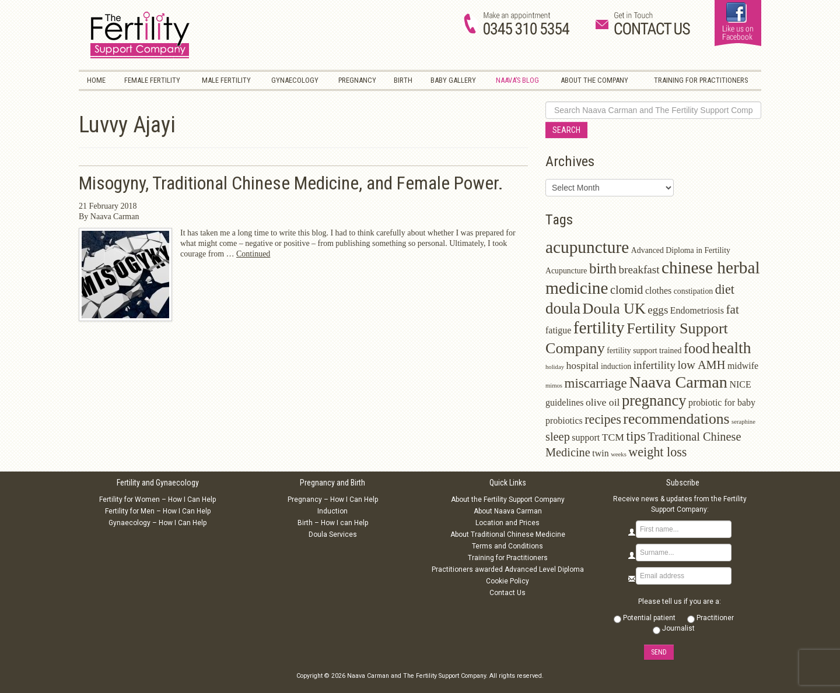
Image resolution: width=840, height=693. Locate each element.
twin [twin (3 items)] (600, 453)
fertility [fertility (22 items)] (599, 327)
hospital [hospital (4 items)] (582, 365)
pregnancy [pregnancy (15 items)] (654, 400)
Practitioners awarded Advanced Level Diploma (508, 569)
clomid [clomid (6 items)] (626, 289)
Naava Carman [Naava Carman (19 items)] (678, 382)
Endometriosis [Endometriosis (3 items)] (697, 310)
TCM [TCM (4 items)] (613, 437)
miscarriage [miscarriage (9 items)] (596, 383)
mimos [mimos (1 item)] (553, 385)
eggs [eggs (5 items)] (658, 310)
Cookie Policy (507, 581)
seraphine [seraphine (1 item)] (743, 421)
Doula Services (333, 534)
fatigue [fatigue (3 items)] (558, 330)
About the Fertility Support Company (508, 499)
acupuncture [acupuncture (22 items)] (587, 247)
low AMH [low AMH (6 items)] (701, 364)
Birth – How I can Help (333, 523)
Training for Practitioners (508, 558)
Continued (253, 253)
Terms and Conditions (507, 546)
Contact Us (507, 593)
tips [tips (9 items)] (636, 436)
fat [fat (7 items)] (732, 309)
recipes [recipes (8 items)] (602, 419)
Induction (332, 511)
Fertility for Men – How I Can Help (158, 511)
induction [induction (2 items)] (616, 366)
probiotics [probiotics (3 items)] (564, 420)
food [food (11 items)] (697, 348)
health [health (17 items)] (731, 348)
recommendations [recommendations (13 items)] (676, 418)
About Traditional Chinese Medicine (507, 534)
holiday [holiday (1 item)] (554, 367)
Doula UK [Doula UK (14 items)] (614, 308)
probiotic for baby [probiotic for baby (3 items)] (721, 402)
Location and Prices (507, 523)
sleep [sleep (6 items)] (557, 436)
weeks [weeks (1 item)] (618, 454)
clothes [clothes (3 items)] (658, 291)
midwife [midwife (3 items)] (742, 366)
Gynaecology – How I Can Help (157, 523)
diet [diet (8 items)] (724, 289)
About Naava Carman (508, 511)
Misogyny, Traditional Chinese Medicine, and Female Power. (291, 183)
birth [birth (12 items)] (603, 268)
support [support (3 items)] (586, 437)
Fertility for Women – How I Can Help (157, 499)
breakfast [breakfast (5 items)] (639, 269)
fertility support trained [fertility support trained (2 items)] (644, 350)
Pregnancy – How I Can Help (333, 499)
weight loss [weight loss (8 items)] (657, 452)
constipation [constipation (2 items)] (693, 291)
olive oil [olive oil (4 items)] (603, 402)
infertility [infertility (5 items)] (655, 365)
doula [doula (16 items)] (562, 308)
